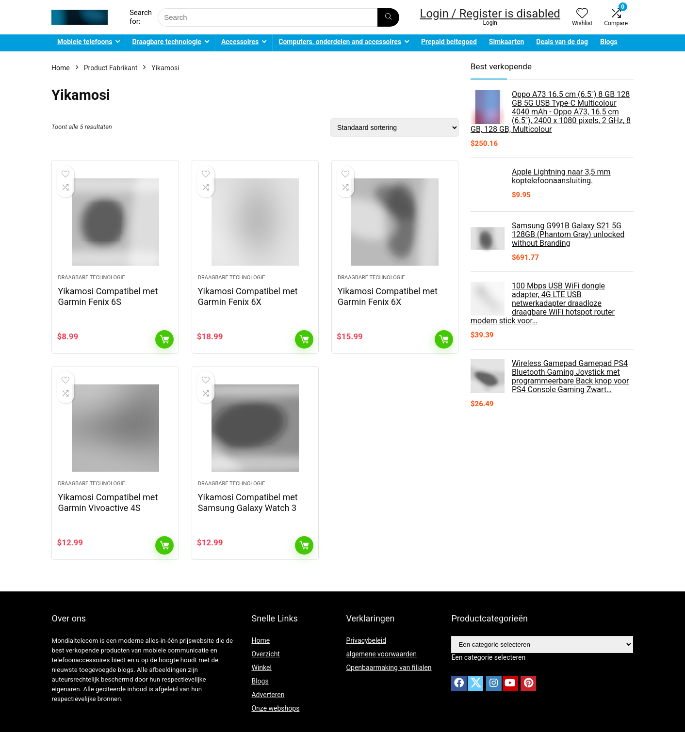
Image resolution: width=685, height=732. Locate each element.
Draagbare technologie (166, 42)
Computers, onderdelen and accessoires (339, 42)
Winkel (261, 667)
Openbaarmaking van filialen (388, 667)
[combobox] (488, 657)
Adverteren (267, 695)
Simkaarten (506, 42)
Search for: (141, 17)
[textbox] (488, 657)
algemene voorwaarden (381, 654)
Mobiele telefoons (84, 42)
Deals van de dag (562, 42)
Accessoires (240, 42)
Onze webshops (275, 708)
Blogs (609, 42)
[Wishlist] (582, 14)
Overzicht (265, 654)
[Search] (388, 17)
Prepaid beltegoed (449, 42)
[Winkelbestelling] (394, 127)
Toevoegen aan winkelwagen (164, 339)
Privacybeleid (366, 640)
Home (60, 68)
